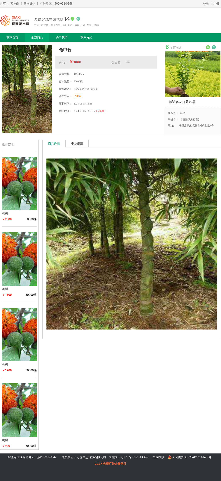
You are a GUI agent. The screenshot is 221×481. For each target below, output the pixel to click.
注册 (216, 3)
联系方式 (86, 37)
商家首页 (12, 37)
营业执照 (158, 457)
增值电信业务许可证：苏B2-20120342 (32, 457)
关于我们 (62, 37)
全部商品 (37, 37)
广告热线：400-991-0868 (56, 3)
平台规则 (77, 143)
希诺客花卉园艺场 (182, 102)
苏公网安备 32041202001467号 (191, 457)
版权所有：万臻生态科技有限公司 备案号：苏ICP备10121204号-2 (104, 457)
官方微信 (29, 3)
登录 (206, 3)
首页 (3, 3)
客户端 (14, 3)
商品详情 (54, 143)
